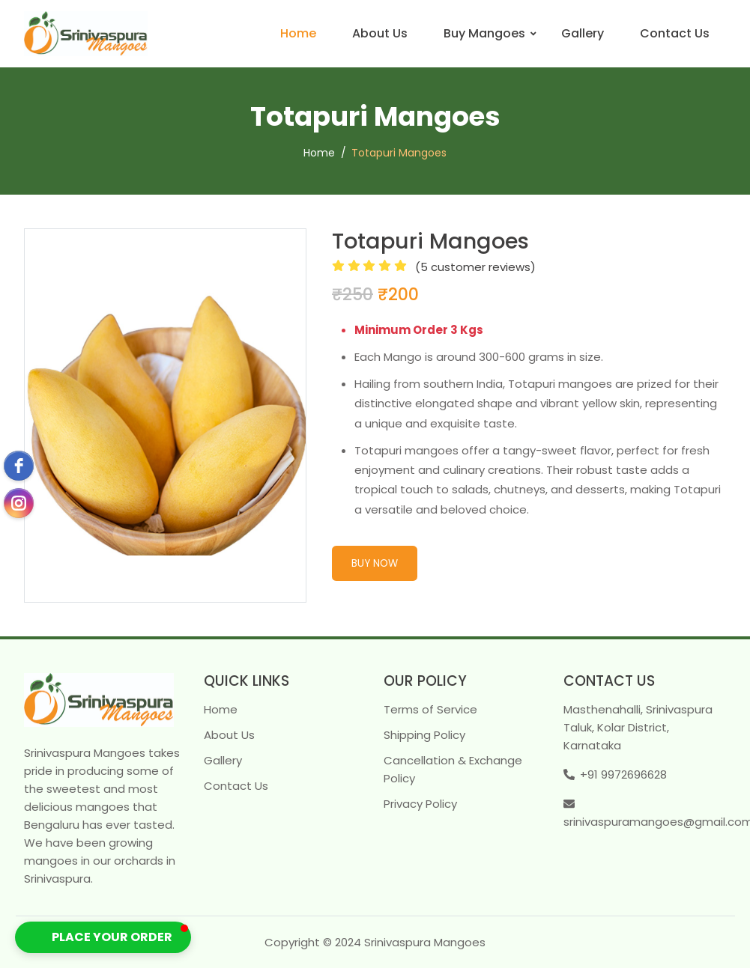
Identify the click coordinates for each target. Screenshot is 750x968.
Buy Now (374, 563)
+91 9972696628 (623, 774)
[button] (103, 937)
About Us (380, 33)
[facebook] (19, 466)
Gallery (582, 33)
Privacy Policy (420, 804)
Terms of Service (430, 709)
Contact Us (675, 33)
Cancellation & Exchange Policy (453, 769)
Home (298, 33)
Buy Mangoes (484, 33)
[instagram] (19, 503)
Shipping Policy (424, 735)
